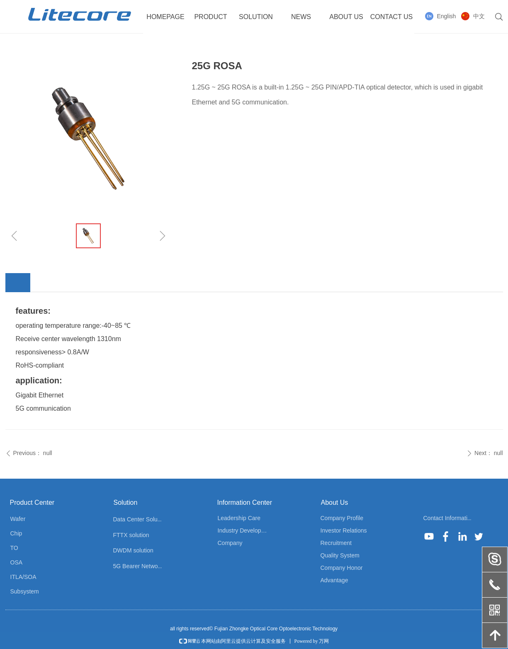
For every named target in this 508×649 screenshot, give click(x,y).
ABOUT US (346, 16)
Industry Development (246, 530)
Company (230, 543)
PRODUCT (210, 16)
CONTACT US (391, 16)
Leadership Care (239, 518)
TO (14, 548)
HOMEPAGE (165, 16)
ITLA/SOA (23, 577)
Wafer (18, 519)
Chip (16, 533)
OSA (16, 562)
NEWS (301, 16)
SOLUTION (256, 16)
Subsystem (24, 591)
